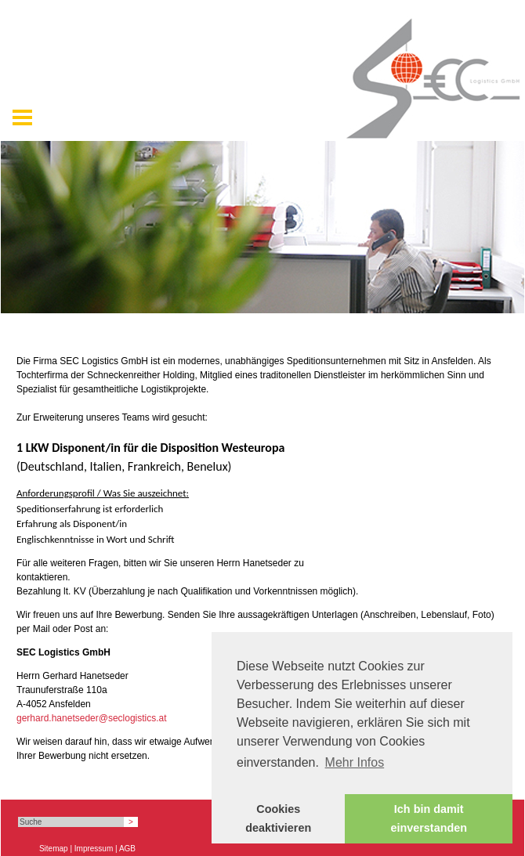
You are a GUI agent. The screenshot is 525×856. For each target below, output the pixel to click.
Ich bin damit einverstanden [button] (428, 818)
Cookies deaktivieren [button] (278, 818)
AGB (127, 848)
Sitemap (53, 848)
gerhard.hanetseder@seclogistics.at (91, 718)
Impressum (93, 848)
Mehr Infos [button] (355, 762)
